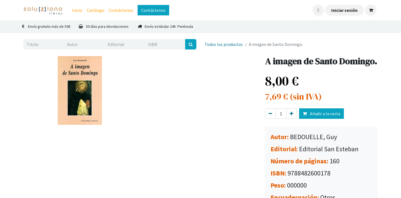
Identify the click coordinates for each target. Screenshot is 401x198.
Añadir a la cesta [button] (321, 113)
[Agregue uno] (291, 113)
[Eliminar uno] (270, 113)
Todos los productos (224, 44)
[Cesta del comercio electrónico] (371, 10)
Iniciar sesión (344, 10)
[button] (318, 10)
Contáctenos (153, 10)
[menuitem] (77, 10)
